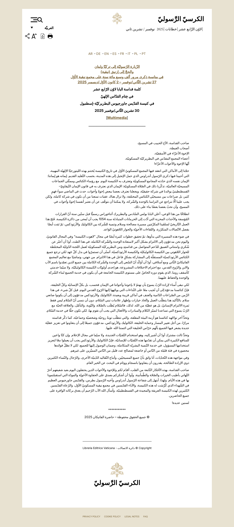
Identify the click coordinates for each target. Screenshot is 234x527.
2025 (159, 29)
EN (106, 54)
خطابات (170, 29)
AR (90, 54)
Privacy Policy (91, 516)
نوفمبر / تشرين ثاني (140, 29)
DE (98, 54)
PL (136, 54)
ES (114, 54)
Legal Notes (132, 516)
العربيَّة (45, 29)
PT (144, 54)
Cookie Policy (112, 516)
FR (122, 54)
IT (129, 54)
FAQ (145, 516)
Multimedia (117, 118)
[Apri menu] (33, 19)
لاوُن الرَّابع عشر (190, 29)
